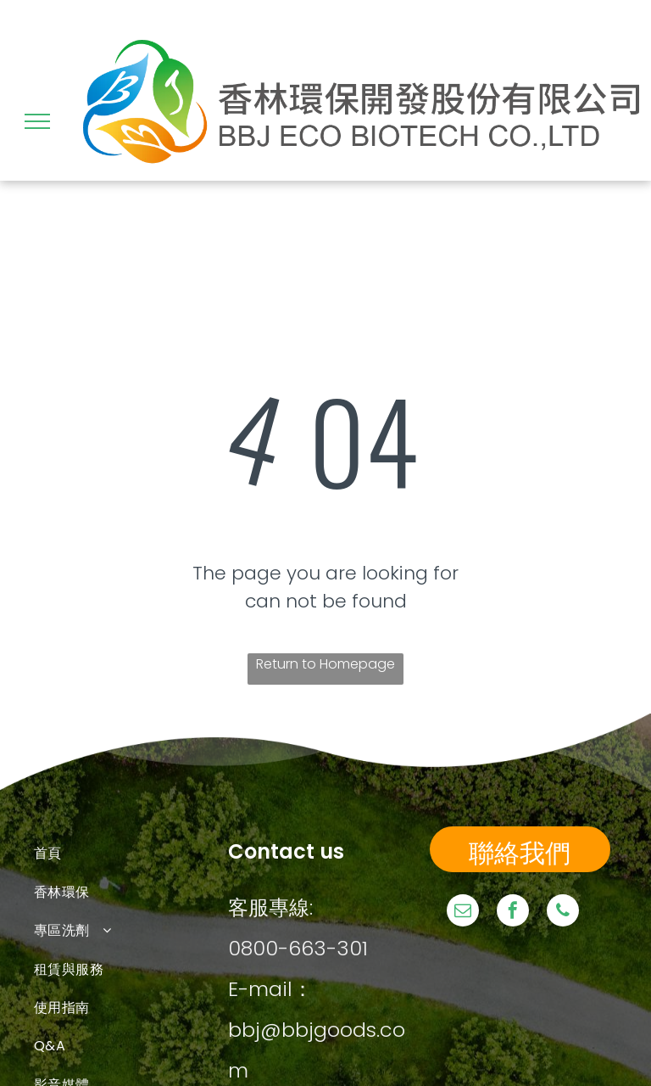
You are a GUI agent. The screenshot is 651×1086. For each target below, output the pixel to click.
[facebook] (513, 912)
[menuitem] (131, 853)
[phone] (563, 912)
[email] (463, 912)
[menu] (37, 121)
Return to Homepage (325, 664)
